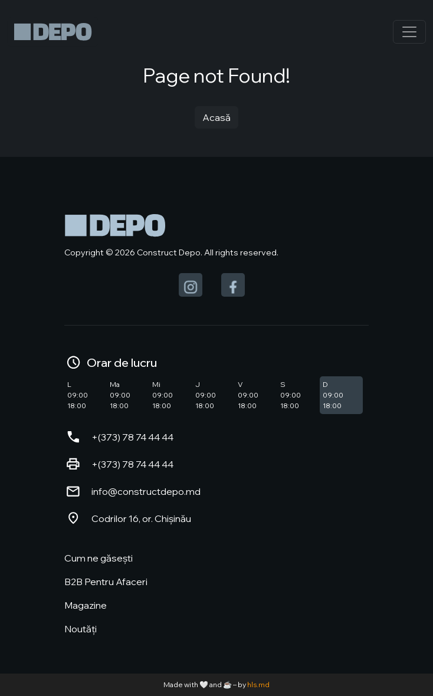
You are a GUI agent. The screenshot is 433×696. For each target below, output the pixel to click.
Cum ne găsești (98, 558)
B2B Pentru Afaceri (105, 581)
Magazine (85, 605)
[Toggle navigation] (409, 32)
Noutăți (80, 629)
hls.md (258, 684)
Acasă (216, 117)
